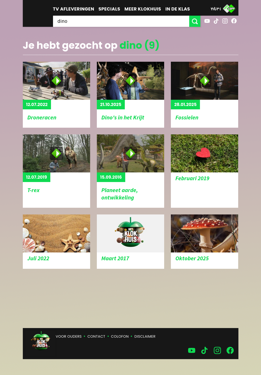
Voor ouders (69, 336)
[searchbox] (121, 21)
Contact (96, 336)
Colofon (120, 336)
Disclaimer (144, 336)
